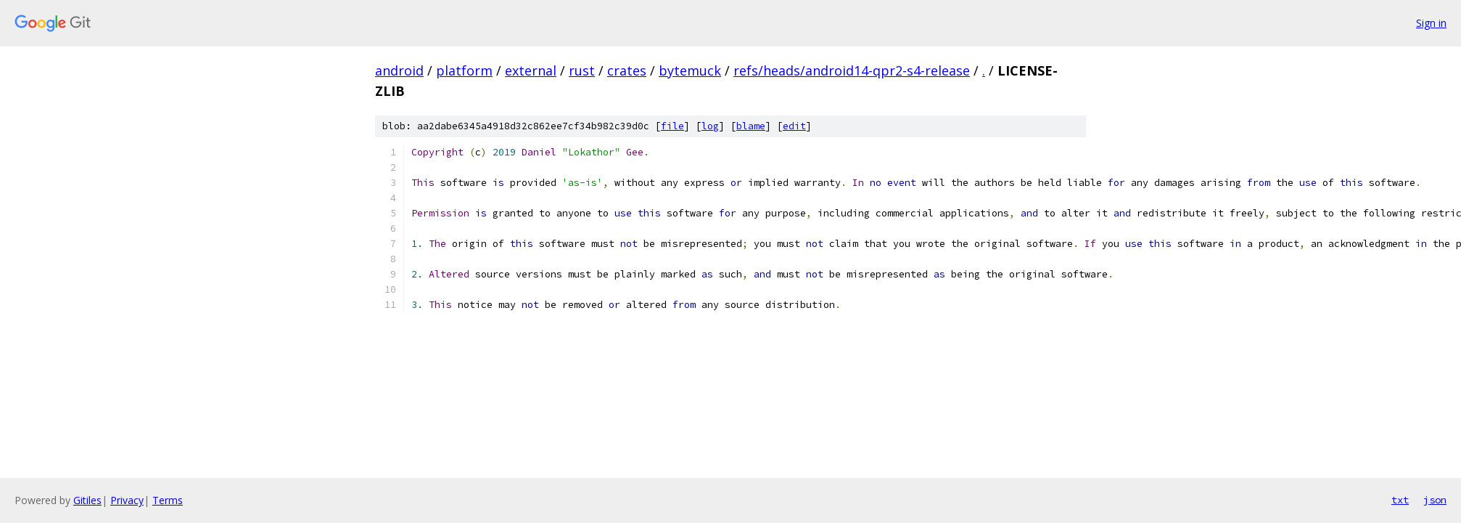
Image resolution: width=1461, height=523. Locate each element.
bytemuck (690, 70)
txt (1400, 499)
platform (464, 70)
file (672, 126)
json (1434, 499)
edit (794, 126)
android (399, 70)
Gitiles (87, 500)
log (710, 126)
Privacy (127, 500)
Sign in (1431, 23)
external (530, 70)
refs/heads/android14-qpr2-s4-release (851, 70)
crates (626, 70)
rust (582, 70)
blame (750, 126)
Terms (167, 500)
